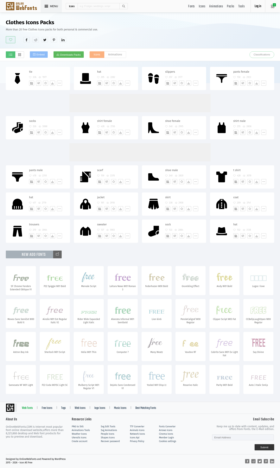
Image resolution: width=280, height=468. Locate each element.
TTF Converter (137, 426)
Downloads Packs (70, 54)
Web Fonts (27, 408)
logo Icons (99, 408)
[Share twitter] (45, 39)
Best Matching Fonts (145, 408)
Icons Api (134, 437)
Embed (40, 54)
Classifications (262, 54)
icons (72, 6)
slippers (170, 71)
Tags (63, 408)
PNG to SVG (78, 426)
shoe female (172, 121)
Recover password (110, 441)
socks (32, 121)
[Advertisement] (203, 31)
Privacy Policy (137, 441)
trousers (34, 224)
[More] (59, 83)
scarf (100, 170)
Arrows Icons (165, 430)
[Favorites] (45, 83)
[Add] (31, 83)
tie (30, 71)
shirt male (239, 121)
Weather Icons (79, 434)
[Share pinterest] (54, 39)
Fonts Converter (167, 426)
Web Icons (80, 408)
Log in (258, 6)
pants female (241, 71)
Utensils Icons (79, 437)
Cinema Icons (166, 434)
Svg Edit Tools (108, 426)
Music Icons (120, 408)
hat (99, 71)
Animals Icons (137, 430)
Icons (202, 6)
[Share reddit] (36, 39)
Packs (230, 6)
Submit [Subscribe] (264, 447)
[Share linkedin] (63, 39)
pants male (36, 170)
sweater (102, 224)
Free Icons (47, 408)
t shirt (237, 170)
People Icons (107, 434)
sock (168, 224)
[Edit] (38, 83)
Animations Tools (81, 430)
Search (123, 6)
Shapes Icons (108, 437)
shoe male (171, 170)
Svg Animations (109, 430)
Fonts (191, 6)
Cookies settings (167, 441)
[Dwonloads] (52, 83)
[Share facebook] (26, 39)
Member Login (166, 437)
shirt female (104, 121)
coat (236, 197)
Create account (79, 441)
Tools (241, 6)
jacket (101, 197)
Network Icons (137, 434)
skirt (168, 197)
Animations (216, 6)
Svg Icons (23, 6)
